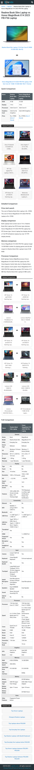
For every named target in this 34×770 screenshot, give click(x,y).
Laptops (9, 6)
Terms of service (18, 768)
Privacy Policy (8, 768)
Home (3, 6)
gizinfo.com (15, 766)
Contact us (27, 768)
